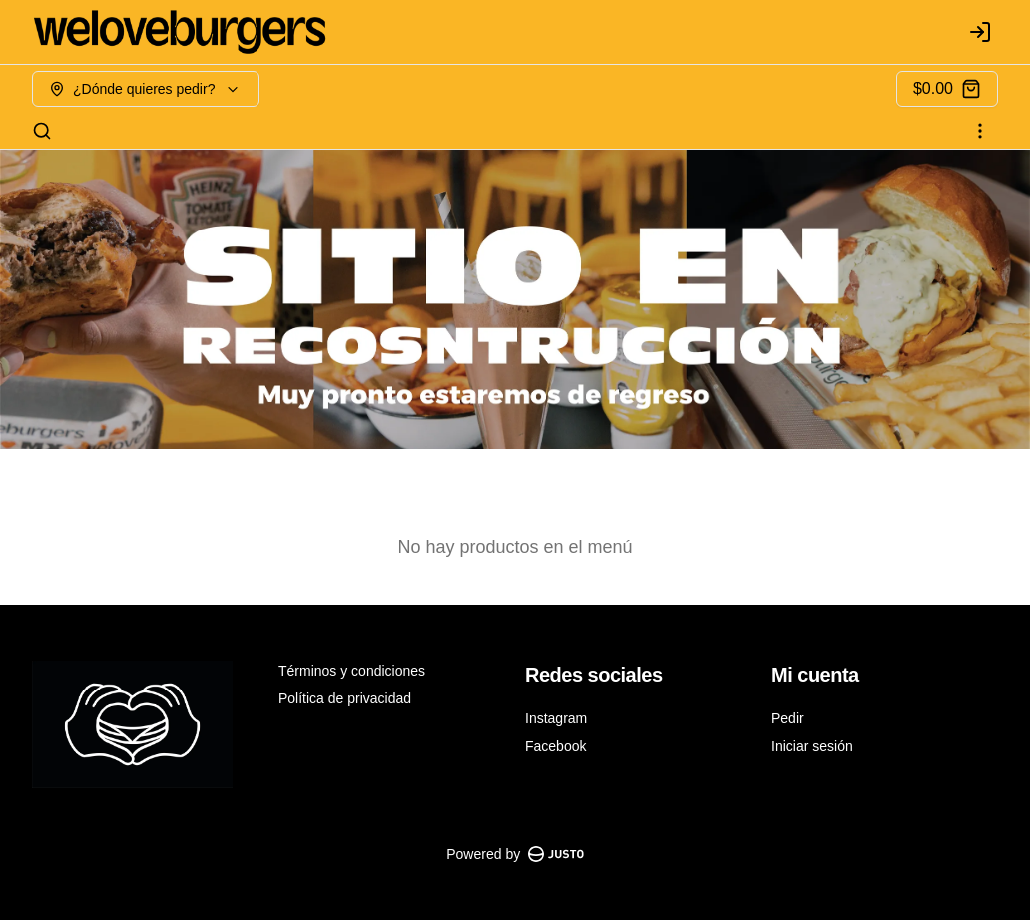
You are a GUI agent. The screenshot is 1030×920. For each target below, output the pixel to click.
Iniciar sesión (812, 746)
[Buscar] (42, 131)
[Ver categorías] (980, 131)
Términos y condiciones (351, 671)
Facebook (555, 746)
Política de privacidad (344, 698)
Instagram (556, 718)
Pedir (788, 718)
